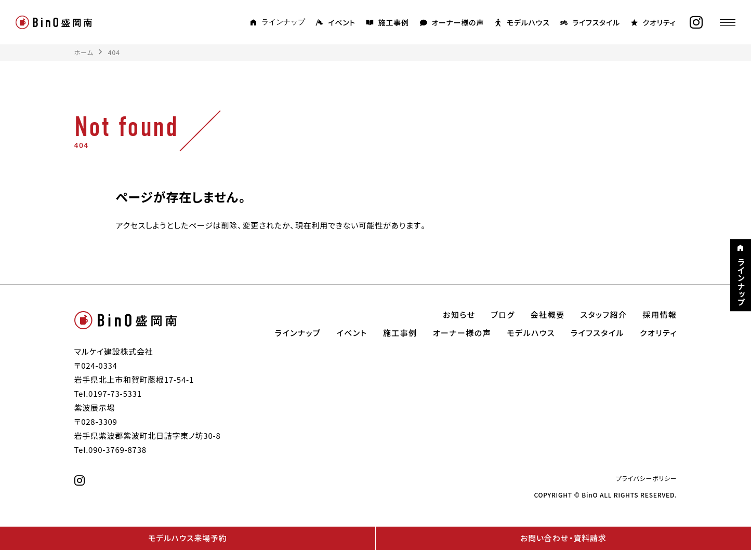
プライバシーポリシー (646, 478)
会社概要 (548, 314)
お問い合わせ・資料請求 (563, 538)
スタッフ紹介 (604, 314)
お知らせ (459, 314)
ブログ (503, 314)
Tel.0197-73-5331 (108, 393)
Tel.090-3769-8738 (110, 449)
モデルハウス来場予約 (187, 538)
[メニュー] (727, 22)
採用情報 (659, 314)
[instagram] (696, 22)
